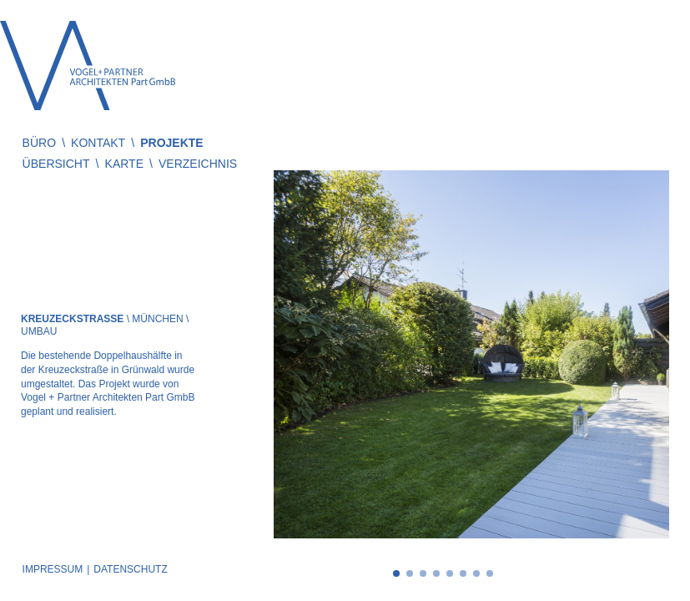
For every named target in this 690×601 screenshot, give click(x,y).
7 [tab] (476, 573)
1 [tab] (396, 573)
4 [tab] (436, 573)
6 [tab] (463, 573)
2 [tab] (409, 573)
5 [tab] (449, 573)
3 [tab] (423, 573)
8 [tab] (489, 573)
